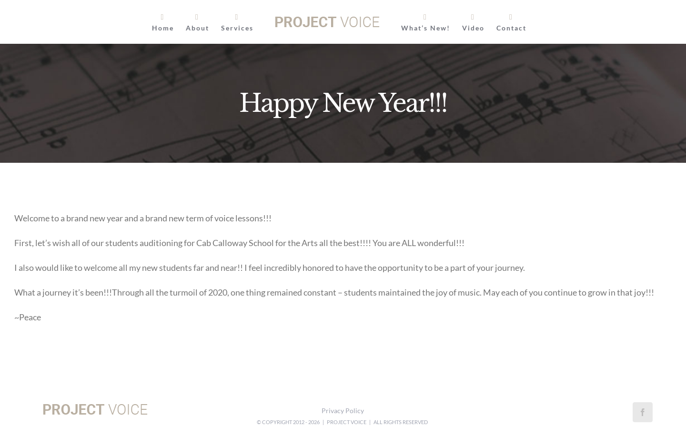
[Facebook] (643, 412)
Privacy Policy (343, 410)
